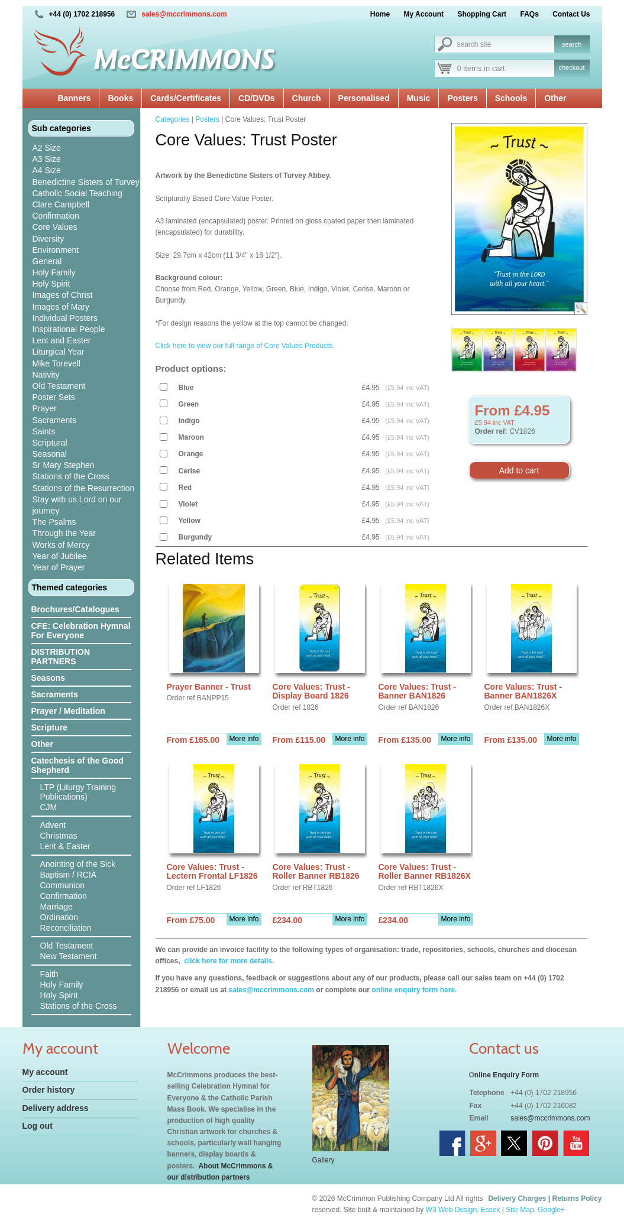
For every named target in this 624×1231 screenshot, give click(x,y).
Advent (53, 825)
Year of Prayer (59, 567)
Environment (56, 250)
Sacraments (55, 420)
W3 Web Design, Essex (463, 1210)
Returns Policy (577, 1198)
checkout (571, 67)
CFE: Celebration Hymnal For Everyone (81, 630)
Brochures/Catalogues (75, 609)
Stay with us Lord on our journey (77, 505)
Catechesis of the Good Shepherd (77, 765)
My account (45, 1072)
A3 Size (47, 159)
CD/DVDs (256, 98)
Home (380, 14)
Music (419, 98)
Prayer (45, 408)
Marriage (56, 906)
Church (306, 98)
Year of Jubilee (60, 556)
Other (555, 98)
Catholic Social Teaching (77, 193)
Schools (511, 98)
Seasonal (50, 454)
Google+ (551, 1210)
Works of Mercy (61, 545)
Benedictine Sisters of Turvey (86, 182)
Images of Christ (63, 295)
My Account (424, 14)
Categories (173, 119)
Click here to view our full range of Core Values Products (244, 346)
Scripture (49, 727)
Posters (462, 98)
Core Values (55, 227)
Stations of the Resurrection (84, 488)
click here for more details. (228, 961)
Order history (48, 1089)
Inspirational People (69, 329)
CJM (48, 807)
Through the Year (64, 533)
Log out (37, 1126)
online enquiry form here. (414, 990)
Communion (62, 885)
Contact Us (571, 14)
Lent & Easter (65, 846)
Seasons (48, 678)
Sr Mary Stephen (64, 465)
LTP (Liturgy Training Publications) (78, 791)
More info (243, 739)
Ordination (59, 917)
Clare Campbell (61, 204)
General (47, 261)
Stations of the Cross (71, 476)
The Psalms (54, 522)
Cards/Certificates (185, 98)
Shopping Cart (481, 14)
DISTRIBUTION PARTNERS (60, 656)
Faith (49, 974)
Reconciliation (66, 928)
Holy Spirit (51, 283)
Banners (73, 98)
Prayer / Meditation (68, 711)
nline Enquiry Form (506, 1075)
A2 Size (47, 147)
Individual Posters (65, 318)
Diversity (48, 238)
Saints (44, 431)
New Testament (68, 956)
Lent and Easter (62, 340)
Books (120, 98)
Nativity (46, 374)
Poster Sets (54, 397)
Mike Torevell (56, 363)
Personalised (364, 98)
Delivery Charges (517, 1198)
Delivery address (55, 1108)
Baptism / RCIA (68, 874)
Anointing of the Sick (78, 864)
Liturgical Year (59, 351)
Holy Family (54, 272)
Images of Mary (61, 306)
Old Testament (59, 386)
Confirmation (56, 215)
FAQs (529, 14)
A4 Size (47, 170)
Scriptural (50, 442)
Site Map (520, 1210)
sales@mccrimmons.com (184, 14)
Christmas (58, 835)
